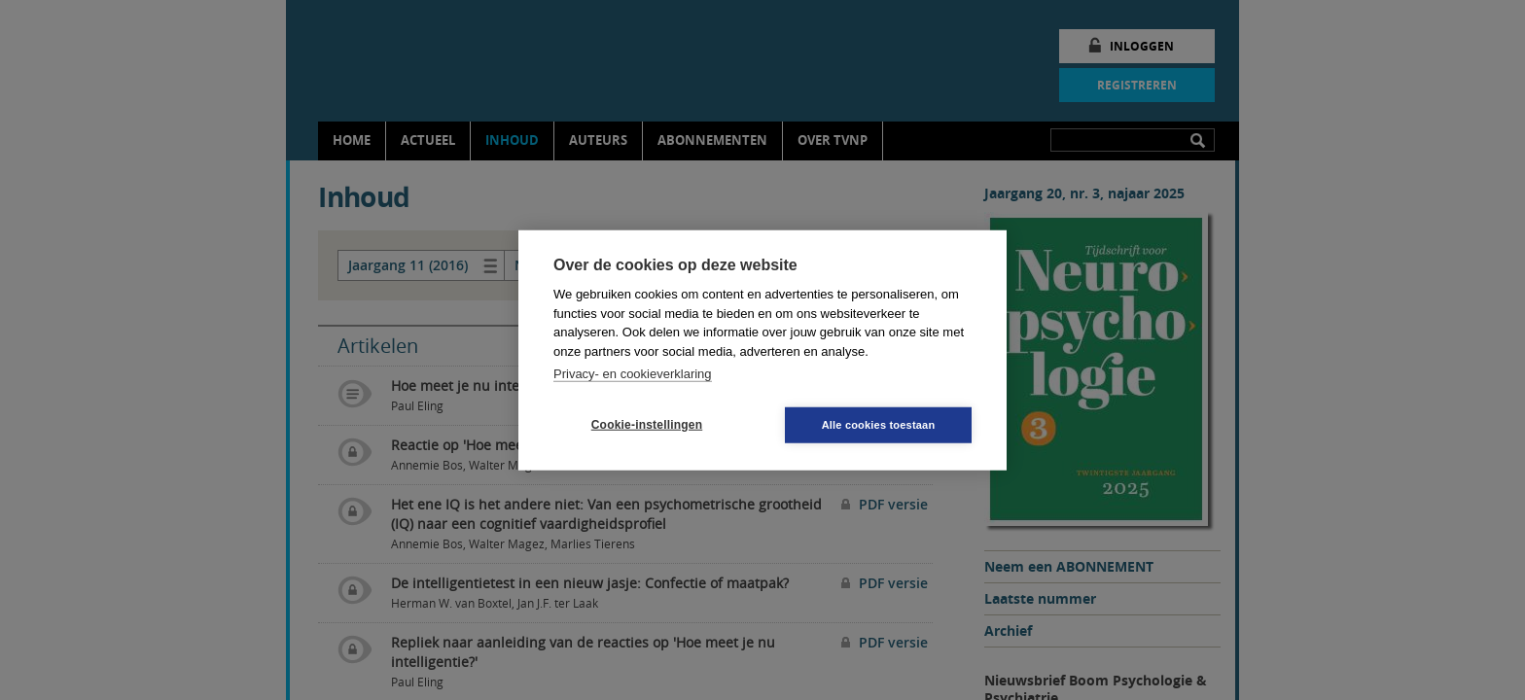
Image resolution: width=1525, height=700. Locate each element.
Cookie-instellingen (646, 425)
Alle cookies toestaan (879, 424)
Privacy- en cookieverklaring (632, 374)
